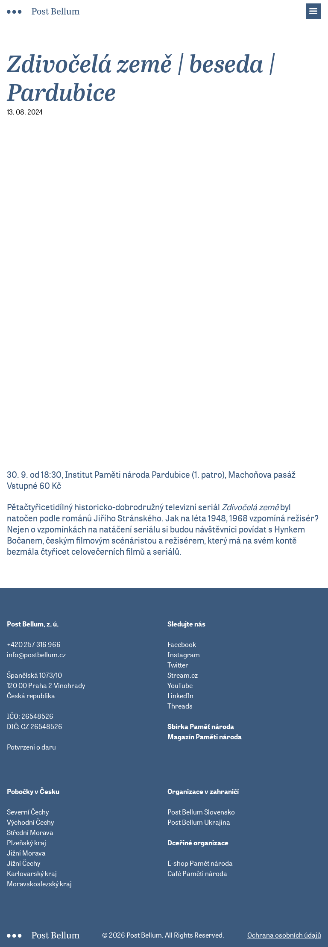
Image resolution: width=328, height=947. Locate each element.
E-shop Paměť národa (200, 863)
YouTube (180, 685)
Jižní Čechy (23, 863)
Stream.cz (182, 675)
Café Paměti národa (197, 873)
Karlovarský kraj (32, 873)
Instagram (183, 654)
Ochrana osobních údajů (284, 935)
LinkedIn (180, 695)
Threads (180, 706)
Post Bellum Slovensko (201, 812)
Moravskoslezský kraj (39, 883)
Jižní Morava (26, 853)
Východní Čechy (30, 822)
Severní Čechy (28, 812)
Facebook (181, 644)
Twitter (177, 665)
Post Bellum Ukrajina (198, 822)
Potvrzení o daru (31, 747)
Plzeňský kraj (26, 842)
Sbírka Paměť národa (200, 726)
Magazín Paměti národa (204, 736)
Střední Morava (30, 832)
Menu (317, 8)
